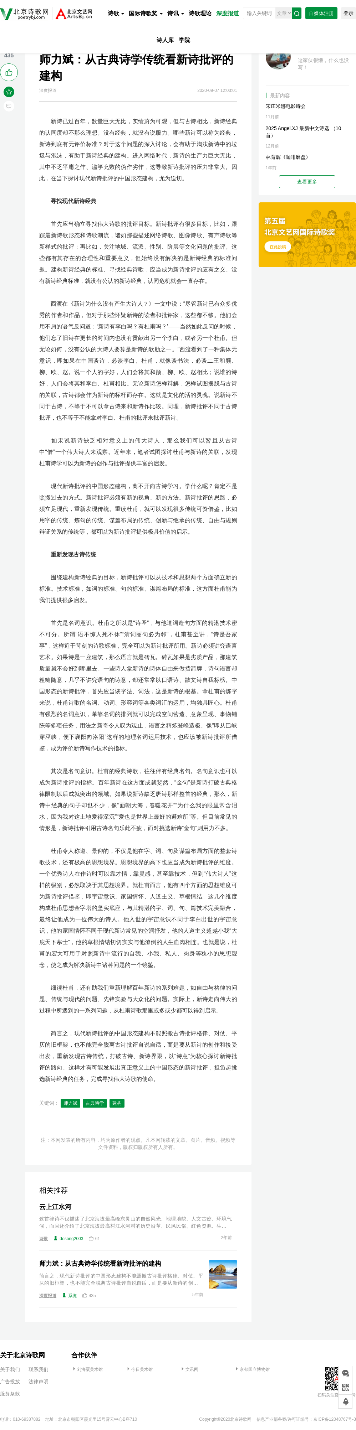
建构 (117, 1103)
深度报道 (227, 13)
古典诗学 (95, 1103)
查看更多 (307, 182)
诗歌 (116, 13)
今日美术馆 (139, 1369)
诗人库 (165, 40)
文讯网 (189, 1369)
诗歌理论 (200, 13)
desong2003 (68, 1238)
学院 (184, 40)
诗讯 (175, 13)
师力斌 (70, 1103)
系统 (69, 1295)
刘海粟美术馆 (87, 1369)
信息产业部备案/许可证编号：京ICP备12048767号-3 (306, 1419)
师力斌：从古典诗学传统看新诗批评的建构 (100, 1263)
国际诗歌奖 (145, 13)
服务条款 (10, 1394)
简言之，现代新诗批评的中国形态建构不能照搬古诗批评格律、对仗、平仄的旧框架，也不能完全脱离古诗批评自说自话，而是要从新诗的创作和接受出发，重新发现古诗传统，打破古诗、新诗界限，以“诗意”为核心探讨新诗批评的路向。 (121, 1279)
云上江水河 (55, 1207)
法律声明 (39, 1381)
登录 (349, 13)
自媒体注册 (321, 13)
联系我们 (39, 1369)
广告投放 (10, 1381)
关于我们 (10, 1369)
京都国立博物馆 (252, 1369)
